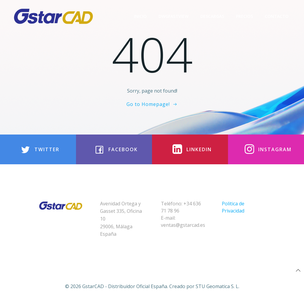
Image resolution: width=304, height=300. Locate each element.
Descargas (212, 16)
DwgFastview (174, 16)
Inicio (140, 16)
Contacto (277, 16)
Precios (244, 16)
